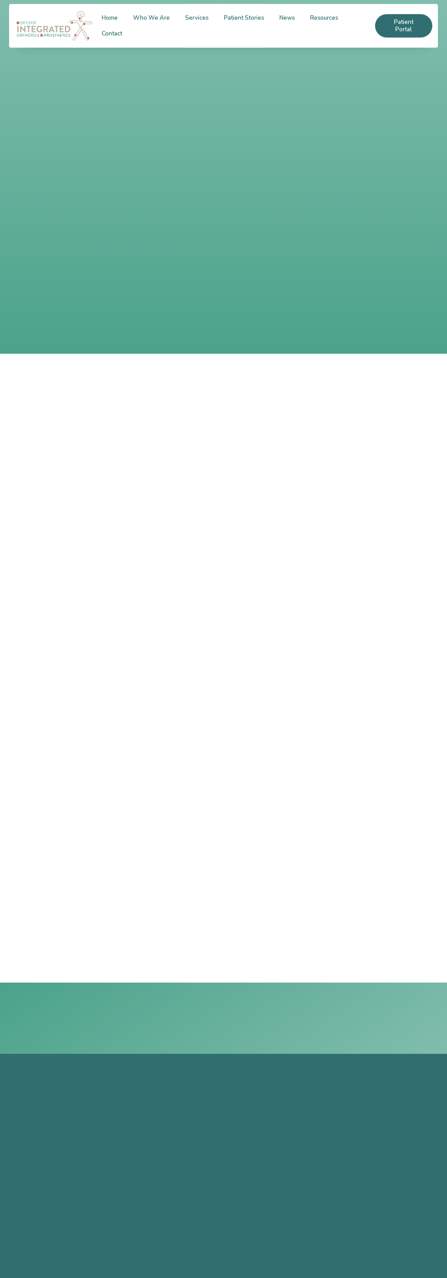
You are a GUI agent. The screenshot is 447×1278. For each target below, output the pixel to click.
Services (196, 23)
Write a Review (193, 1208)
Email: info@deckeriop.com (81, 1207)
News (287, 23)
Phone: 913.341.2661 (74, 1185)
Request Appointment (365, 1018)
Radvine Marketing (189, 1263)
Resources (324, 23)
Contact (112, 39)
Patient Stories (244, 23)
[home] (54, 31)
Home (110, 23)
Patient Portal (403, 30)
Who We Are (151, 23)
